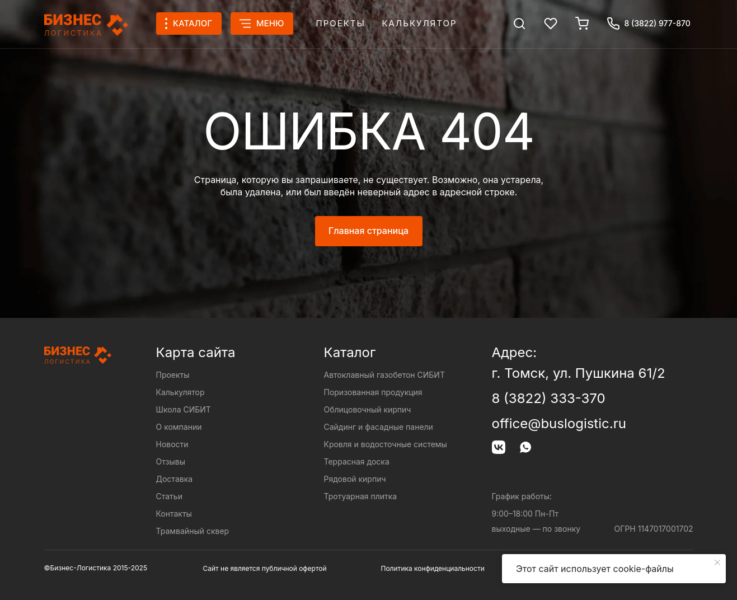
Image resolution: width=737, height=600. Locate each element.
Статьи (169, 496)
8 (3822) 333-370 (548, 398)
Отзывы (170, 461)
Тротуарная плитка (360, 496)
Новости (172, 444)
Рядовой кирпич (355, 479)
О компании (179, 427)
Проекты (340, 23)
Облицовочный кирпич (367, 409)
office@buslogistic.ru (559, 423)
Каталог (350, 352)
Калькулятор (419, 23)
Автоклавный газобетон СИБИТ (384, 374)
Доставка (174, 479)
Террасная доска (356, 461)
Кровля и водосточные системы (385, 444)
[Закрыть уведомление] (717, 562)
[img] (519, 23)
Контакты (174, 513)
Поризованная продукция (373, 392)
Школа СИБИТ (183, 409)
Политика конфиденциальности (433, 568)
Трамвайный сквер (192, 531)
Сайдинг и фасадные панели (378, 427)
